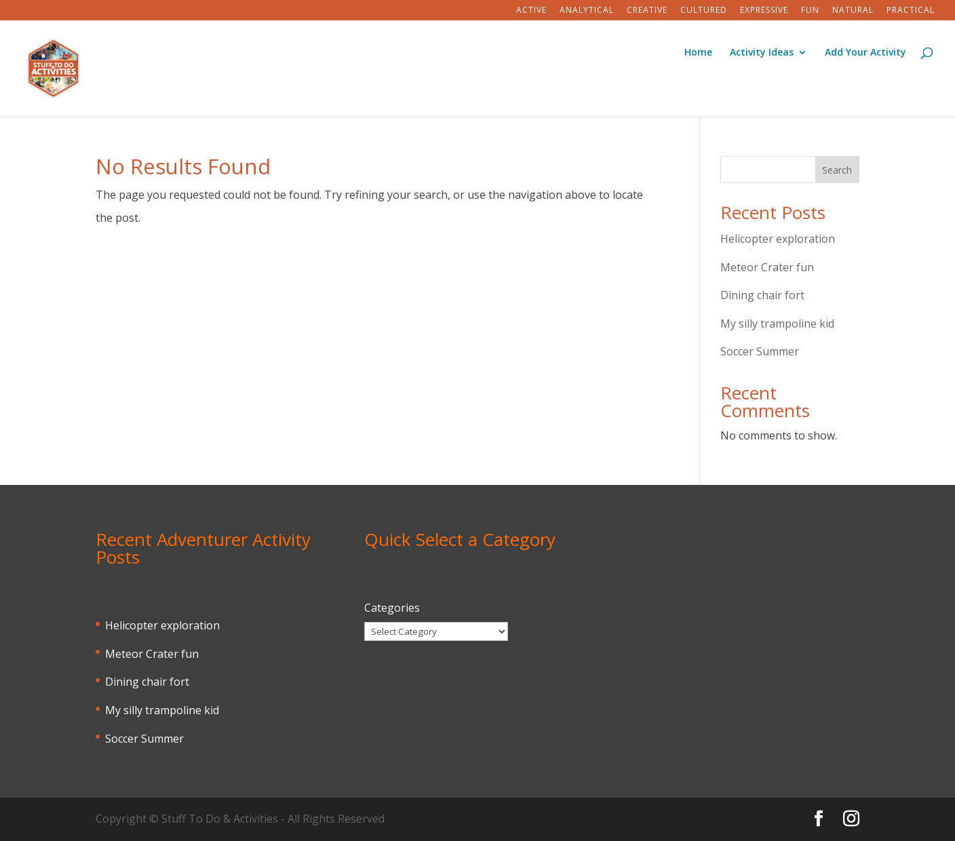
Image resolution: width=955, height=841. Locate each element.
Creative (647, 11)
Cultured (703, 11)
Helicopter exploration (777, 238)
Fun (810, 11)
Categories (392, 607)
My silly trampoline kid (777, 323)
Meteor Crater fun (767, 267)
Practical (910, 11)
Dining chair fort (762, 295)
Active (531, 11)
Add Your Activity (865, 52)
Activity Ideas (762, 52)
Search (837, 169)
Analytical (587, 11)
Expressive (764, 11)
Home (698, 52)
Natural (853, 11)
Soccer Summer (759, 351)
